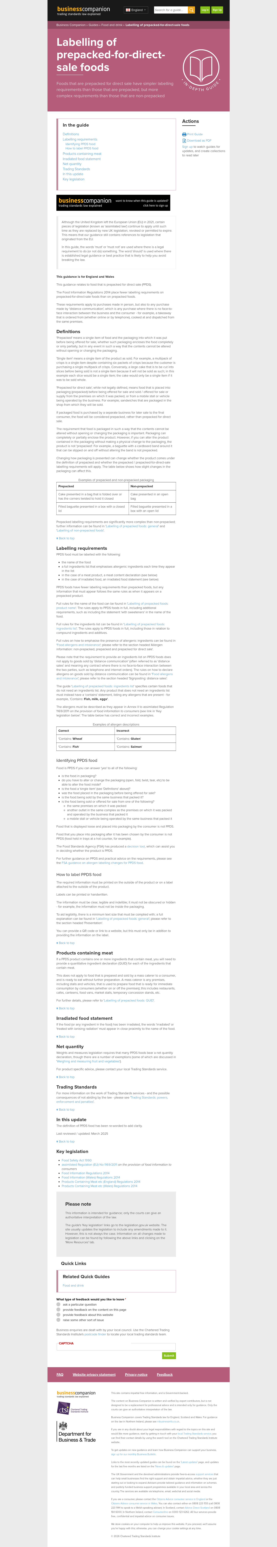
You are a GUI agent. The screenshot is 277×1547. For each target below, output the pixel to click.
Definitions (71, 134)
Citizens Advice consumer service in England (181, 1499)
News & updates (164, 1466)
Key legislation (74, 179)
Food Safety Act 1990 (77, 1160)
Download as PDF (197, 140)
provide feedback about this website (87, 1315)
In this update (73, 174)
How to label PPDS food (81, 148)
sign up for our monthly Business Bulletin (133, 1454)
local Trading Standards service (194, 1433)
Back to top (67, 538)
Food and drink (111, 25)
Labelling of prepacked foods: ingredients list (103, 686)
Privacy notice (136, 1375)
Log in (205, 9)
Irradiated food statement (82, 159)
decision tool (136, 846)
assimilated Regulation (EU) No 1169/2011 (89, 1165)
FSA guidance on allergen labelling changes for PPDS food (102, 863)
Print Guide (192, 134)
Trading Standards (76, 169)
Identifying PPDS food (80, 144)
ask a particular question (79, 1304)
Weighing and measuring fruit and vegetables (88, 1061)
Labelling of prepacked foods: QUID (128, 1000)
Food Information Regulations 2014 (86, 1173)
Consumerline (160, 1512)
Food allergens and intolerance (78, 645)
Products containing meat (82, 154)
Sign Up (217, 9)
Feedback (165, 1375)
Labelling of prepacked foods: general (132, 526)
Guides (93, 25)
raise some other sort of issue (83, 1320)
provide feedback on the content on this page (94, 1310)
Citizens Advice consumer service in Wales (134, 1503)
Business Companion (71, 25)
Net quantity (72, 164)
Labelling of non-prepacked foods (80, 530)
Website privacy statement (94, 1375)
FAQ (60, 1375)
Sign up (187, 147)
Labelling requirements (80, 139)
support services (204, 1474)
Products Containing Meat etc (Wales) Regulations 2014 (99, 1186)
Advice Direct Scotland (197, 1507)
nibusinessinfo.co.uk (168, 1421)
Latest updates (189, 1462)
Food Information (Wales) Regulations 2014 (91, 1177)
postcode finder (95, 1334)
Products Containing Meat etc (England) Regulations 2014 (101, 1182)
